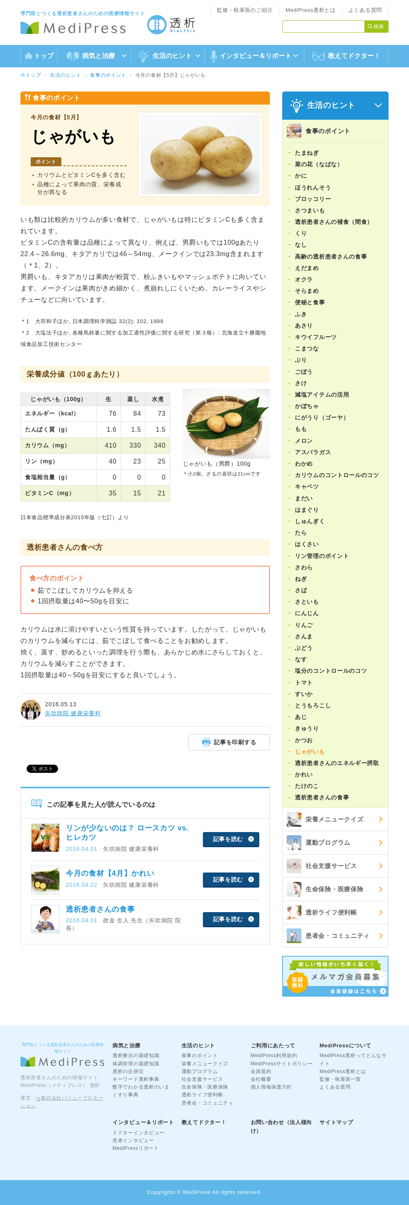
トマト (304, 682)
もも (301, 429)
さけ (301, 383)
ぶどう (304, 648)
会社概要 (261, 1079)
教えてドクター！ (346, 56)
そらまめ (307, 291)
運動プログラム (319, 842)
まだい (304, 498)
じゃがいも (310, 751)
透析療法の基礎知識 (135, 1055)
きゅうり (307, 728)
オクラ (304, 279)
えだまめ (307, 268)
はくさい (307, 544)
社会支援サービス (322, 866)
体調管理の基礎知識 (135, 1064)
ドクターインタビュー (138, 1133)
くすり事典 (125, 1095)
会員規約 (261, 1071)
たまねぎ (307, 153)
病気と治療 (126, 1045)
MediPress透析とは (310, 10)
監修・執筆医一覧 (340, 1079)
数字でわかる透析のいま (141, 1087)
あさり (304, 325)
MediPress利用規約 (274, 1055)
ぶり (301, 360)
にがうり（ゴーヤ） (322, 417)
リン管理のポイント (322, 556)
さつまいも (310, 210)
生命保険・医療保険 (325, 889)
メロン (304, 440)
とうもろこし (313, 705)
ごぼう (304, 371)
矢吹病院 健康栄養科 (73, 713)
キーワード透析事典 (135, 1079)
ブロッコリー (313, 199)
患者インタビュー (133, 1140)
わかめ (304, 463)
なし (301, 244)
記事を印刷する (229, 742)
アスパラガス (313, 452)
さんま (304, 636)
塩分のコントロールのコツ (331, 670)
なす (301, 659)
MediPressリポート (135, 1148)
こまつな (307, 348)
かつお (304, 740)
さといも (307, 601)
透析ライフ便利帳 (322, 912)
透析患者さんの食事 (322, 797)
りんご (304, 625)
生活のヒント (65, 75)
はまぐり (307, 510)
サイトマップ (336, 1122)
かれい (304, 774)
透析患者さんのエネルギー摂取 (337, 763)
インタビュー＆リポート (143, 1122)
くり (301, 233)
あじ (301, 717)
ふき (301, 314)
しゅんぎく (310, 521)
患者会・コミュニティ (328, 935)
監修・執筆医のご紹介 (245, 10)
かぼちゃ (307, 406)
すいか (304, 694)
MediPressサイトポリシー (282, 1064)
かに (301, 175)
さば (301, 590)
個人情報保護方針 (271, 1087)
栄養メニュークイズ (325, 819)
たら (301, 532)
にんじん (307, 613)
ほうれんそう (313, 187)
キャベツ (307, 486)
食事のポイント (108, 75)
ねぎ (301, 579)
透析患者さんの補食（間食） (334, 222)
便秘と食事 (310, 302)
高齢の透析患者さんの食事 (331, 256)
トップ (39, 56)
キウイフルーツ (316, 337)
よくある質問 (365, 10)
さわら (304, 567)
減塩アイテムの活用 (322, 394)
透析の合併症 (128, 1071)
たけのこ (307, 786)
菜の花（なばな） (319, 164)
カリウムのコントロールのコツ (337, 475)
